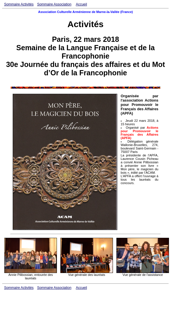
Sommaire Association (54, 4)
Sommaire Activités (19, 4)
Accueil (81, 4)
